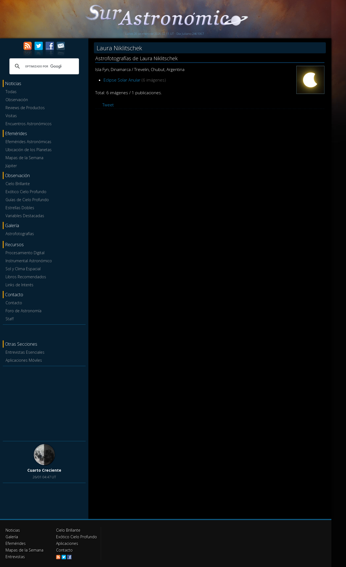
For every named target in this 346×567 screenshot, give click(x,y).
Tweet (108, 104)
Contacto (14, 302)
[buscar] (43, 66)
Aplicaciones (67, 543)
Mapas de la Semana (24, 157)
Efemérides (16, 543)
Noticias (13, 530)
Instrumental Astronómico (29, 260)
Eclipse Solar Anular (122, 80)
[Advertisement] (44, 402)
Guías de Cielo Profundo (27, 199)
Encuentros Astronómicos (29, 123)
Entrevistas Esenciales (25, 352)
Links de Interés (19, 284)
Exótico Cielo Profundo (26, 191)
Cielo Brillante (18, 183)
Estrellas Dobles (20, 207)
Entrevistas (15, 556)
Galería (12, 536)
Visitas (11, 115)
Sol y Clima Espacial (23, 268)
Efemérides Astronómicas (28, 141)
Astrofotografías (20, 233)
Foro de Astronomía (23, 310)
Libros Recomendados (26, 276)
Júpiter (11, 165)
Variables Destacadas (25, 215)
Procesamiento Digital (25, 252)
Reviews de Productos (25, 107)
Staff (10, 318)
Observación (17, 99)
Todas (11, 91)
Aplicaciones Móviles (24, 360)
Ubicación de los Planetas (29, 149)
